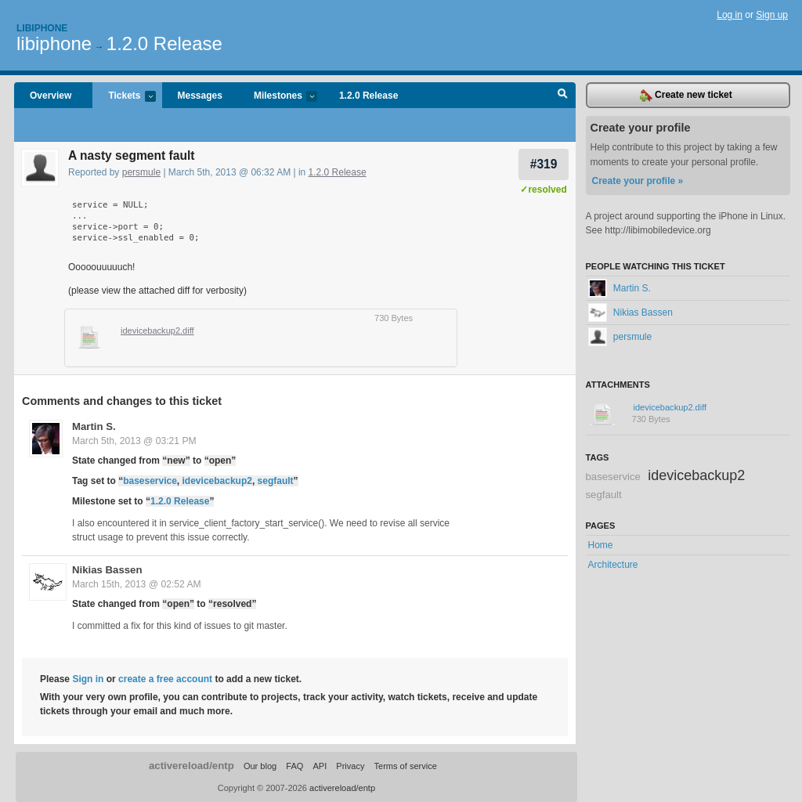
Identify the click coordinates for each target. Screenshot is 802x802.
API (319, 766)
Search (563, 95)
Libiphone (41, 28)
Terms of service (405, 766)
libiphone (54, 43)
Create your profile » (638, 180)
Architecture (613, 564)
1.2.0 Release (164, 43)
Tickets (123, 96)
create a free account (165, 679)
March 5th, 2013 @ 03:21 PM (134, 440)
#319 (544, 164)
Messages (200, 95)
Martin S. (94, 426)
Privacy (350, 766)
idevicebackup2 (217, 480)
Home (600, 545)
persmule (141, 172)
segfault (276, 480)
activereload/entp (191, 765)
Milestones (277, 96)
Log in (729, 14)
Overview (50, 95)
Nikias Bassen (107, 570)
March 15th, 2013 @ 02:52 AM (136, 584)
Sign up (772, 14)
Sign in (87, 679)
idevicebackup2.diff (157, 330)
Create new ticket (686, 95)
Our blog (260, 766)
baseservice (150, 480)
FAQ (294, 766)
